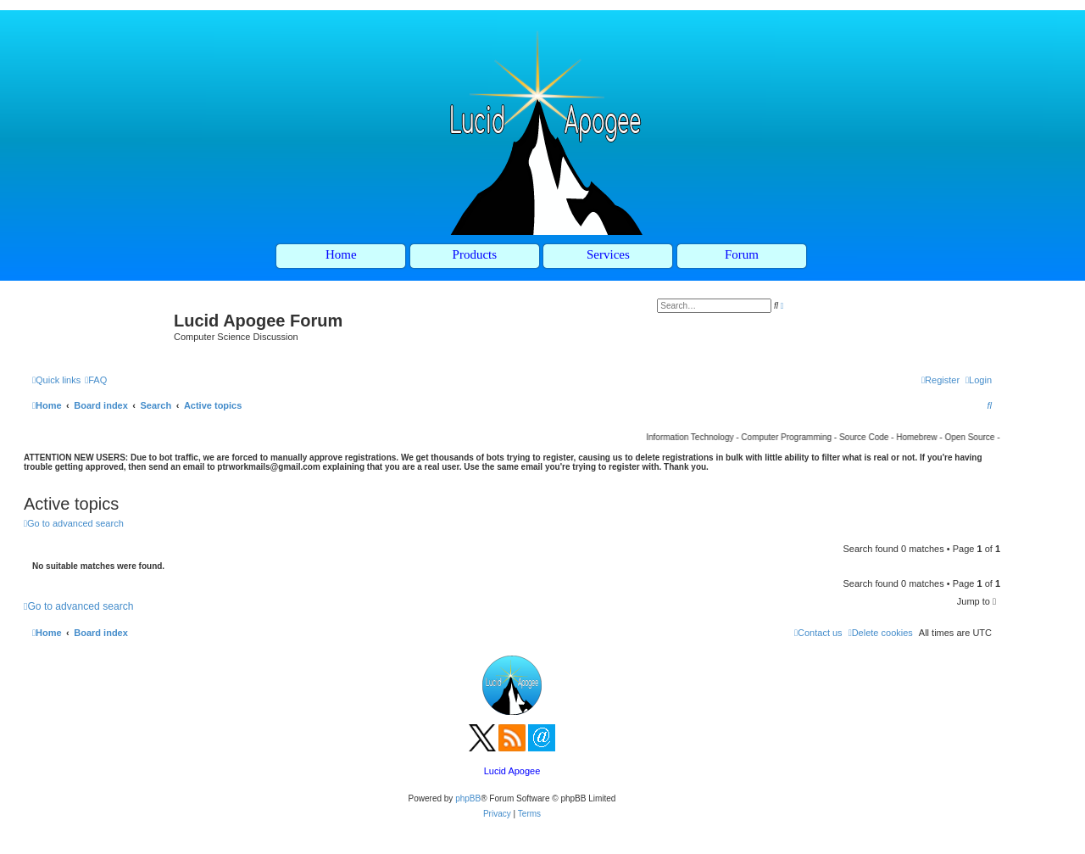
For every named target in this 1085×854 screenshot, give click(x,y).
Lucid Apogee (512, 771)
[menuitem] (96, 380)
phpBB (468, 798)
